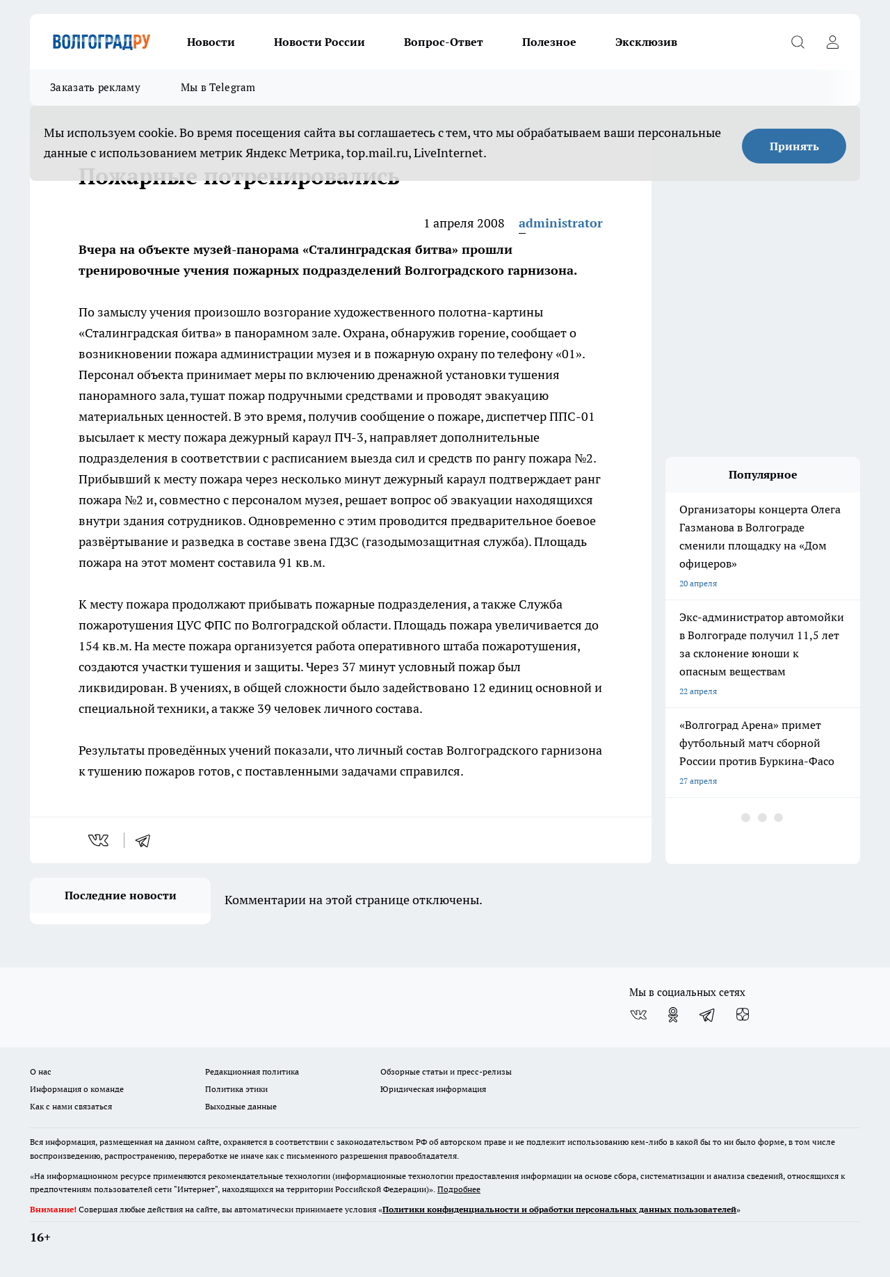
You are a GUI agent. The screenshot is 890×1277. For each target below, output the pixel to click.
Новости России (319, 42)
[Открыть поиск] (797, 42)
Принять (794, 146)
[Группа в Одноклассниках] (673, 1015)
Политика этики (236, 1089)
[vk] (100, 840)
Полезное (549, 42)
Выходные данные (241, 1106)
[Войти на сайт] (832, 42)
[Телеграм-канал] (707, 1015)
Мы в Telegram (218, 87)
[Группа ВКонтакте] (638, 1015)
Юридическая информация (433, 1089)
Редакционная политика (252, 1071)
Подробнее (458, 1189)
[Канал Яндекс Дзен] (742, 1015)
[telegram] (147, 840)
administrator (561, 223)
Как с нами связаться (71, 1106)
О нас (40, 1071)
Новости (211, 42)
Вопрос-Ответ (443, 42)
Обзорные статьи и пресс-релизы (446, 1071)
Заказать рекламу (95, 87)
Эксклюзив (646, 42)
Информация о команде (77, 1089)
